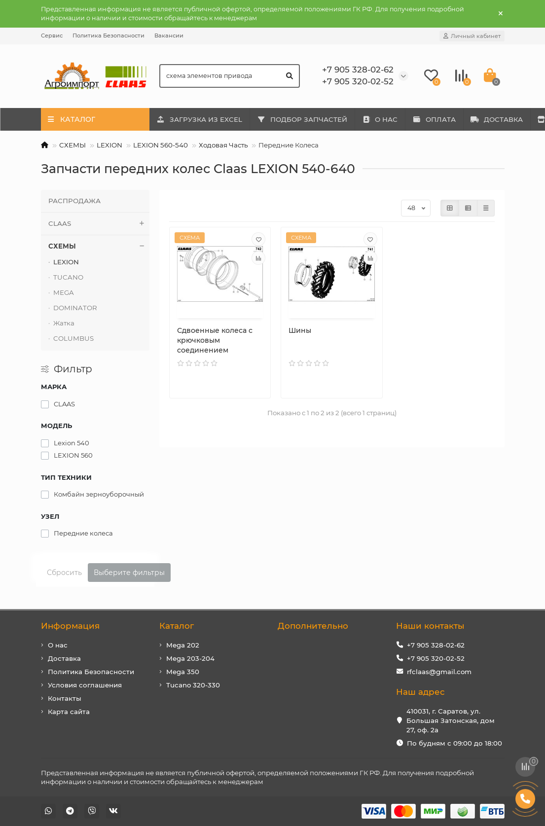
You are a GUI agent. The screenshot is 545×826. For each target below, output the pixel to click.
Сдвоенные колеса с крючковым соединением (215, 340)
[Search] (229, 76)
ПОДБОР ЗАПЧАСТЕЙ (308, 119)
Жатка (63, 323)
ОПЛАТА (449, 119)
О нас (58, 645)
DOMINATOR (75, 308)
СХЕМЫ (72, 145)
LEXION (109, 145)
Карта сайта (69, 712)
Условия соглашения (85, 685)
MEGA (63, 292)
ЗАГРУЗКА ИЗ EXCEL (202, 119)
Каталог (176, 626)
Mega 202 (182, 645)
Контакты (64, 698)
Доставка (64, 658)
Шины (300, 330)
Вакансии (168, 35)
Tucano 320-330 (193, 685)
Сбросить (64, 572)
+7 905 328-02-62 (436, 645)
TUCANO (68, 277)
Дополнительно (313, 626)
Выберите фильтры (129, 572)
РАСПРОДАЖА (74, 201)
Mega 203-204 (190, 658)
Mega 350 (182, 672)
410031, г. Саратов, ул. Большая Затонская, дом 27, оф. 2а (450, 720)
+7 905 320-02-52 (436, 658)
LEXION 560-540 (160, 145)
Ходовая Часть (223, 145)
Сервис (52, 35)
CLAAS (98, 223)
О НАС (390, 119)
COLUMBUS (73, 338)
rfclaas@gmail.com (439, 672)
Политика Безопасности (109, 35)
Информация (70, 626)
